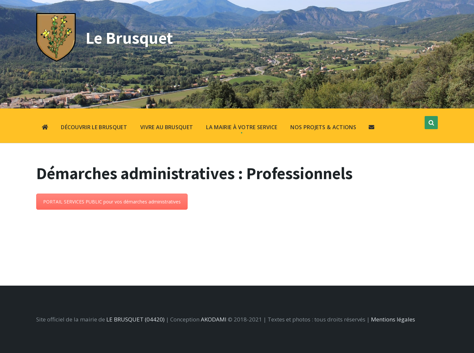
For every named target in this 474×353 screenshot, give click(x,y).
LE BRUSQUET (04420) (135, 319)
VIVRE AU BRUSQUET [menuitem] (166, 127)
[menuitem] (45, 127)
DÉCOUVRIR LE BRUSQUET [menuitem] (94, 127)
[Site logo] (56, 59)
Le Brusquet (129, 38)
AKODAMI (213, 319)
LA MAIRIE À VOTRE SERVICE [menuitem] (241, 127)
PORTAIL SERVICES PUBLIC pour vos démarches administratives (112, 202)
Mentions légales (393, 319)
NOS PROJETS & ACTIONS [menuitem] (323, 127)
